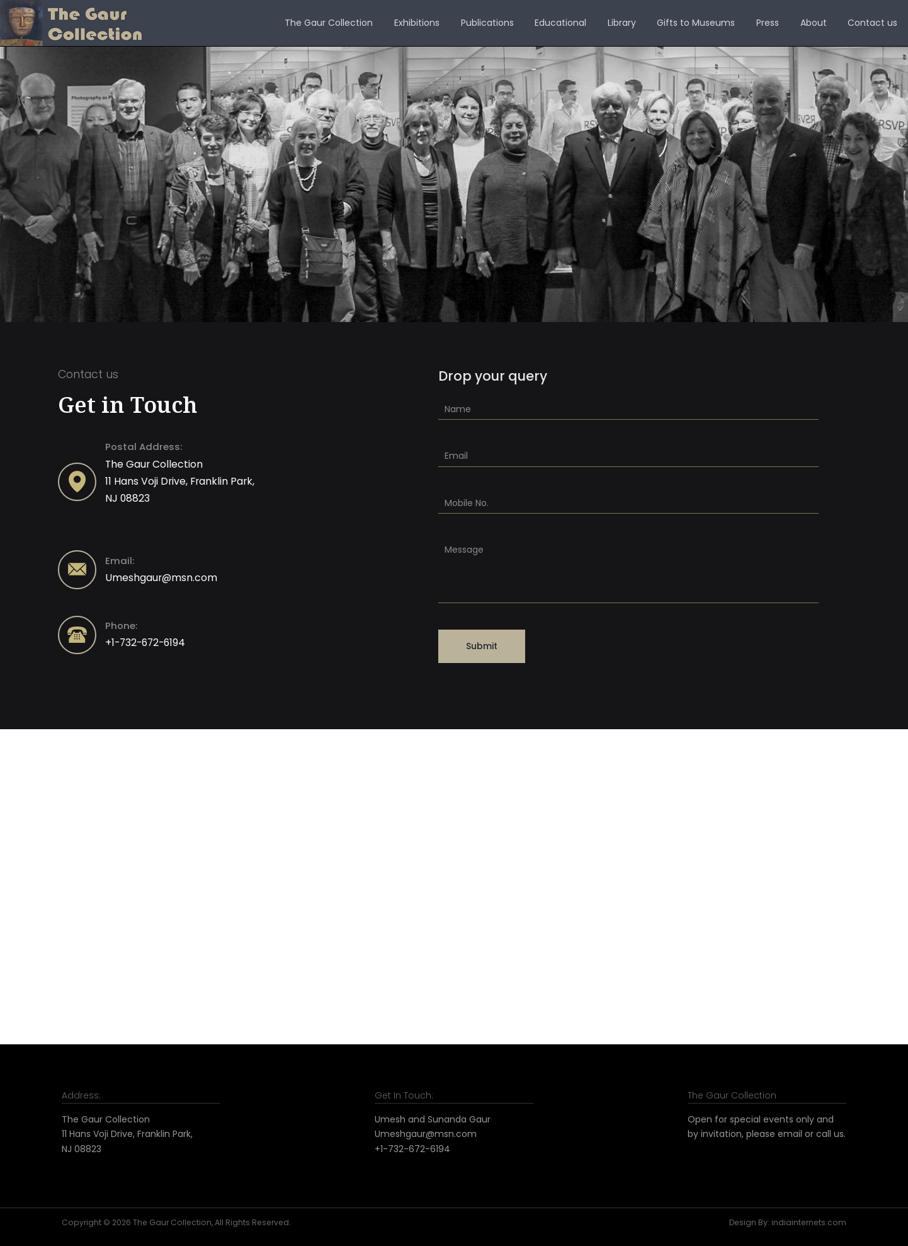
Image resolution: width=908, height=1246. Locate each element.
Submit (481, 646)
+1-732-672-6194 (145, 642)
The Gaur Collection (329, 22)
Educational (560, 22)
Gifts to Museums (696, 22)
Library (622, 22)
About (813, 22)
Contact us (872, 22)
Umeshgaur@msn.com (161, 577)
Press (767, 22)
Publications (487, 22)
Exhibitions (417, 22)
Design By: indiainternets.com (787, 1222)
